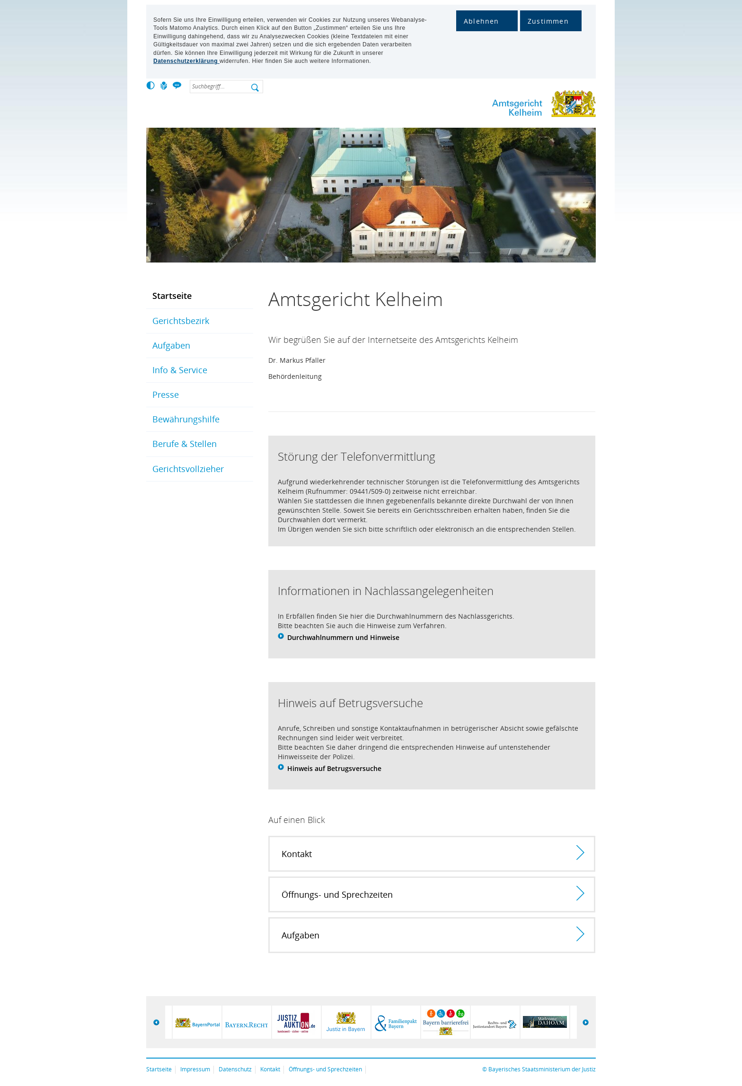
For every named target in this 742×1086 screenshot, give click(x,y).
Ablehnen (481, 21)
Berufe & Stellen (184, 443)
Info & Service (179, 370)
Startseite (172, 295)
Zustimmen (548, 21)
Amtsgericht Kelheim (513, 105)
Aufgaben (171, 345)
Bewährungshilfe (186, 419)
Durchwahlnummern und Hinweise (343, 637)
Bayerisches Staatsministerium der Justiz (542, 1069)
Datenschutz (235, 1069)
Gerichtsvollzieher (188, 468)
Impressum (195, 1069)
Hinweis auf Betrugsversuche (334, 768)
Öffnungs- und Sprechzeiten (325, 1069)
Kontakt (270, 1069)
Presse (165, 394)
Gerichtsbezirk (180, 320)
